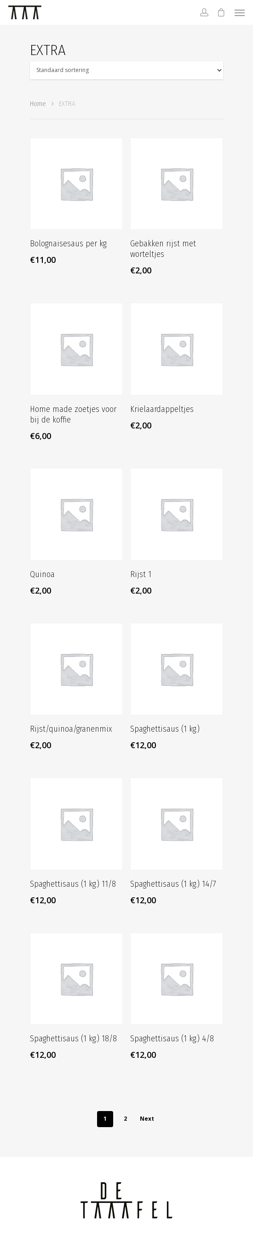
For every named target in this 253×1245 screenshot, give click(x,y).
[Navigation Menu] (240, 12)
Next (147, 1119)
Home (38, 104)
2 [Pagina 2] (125, 1119)
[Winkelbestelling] (126, 70)
